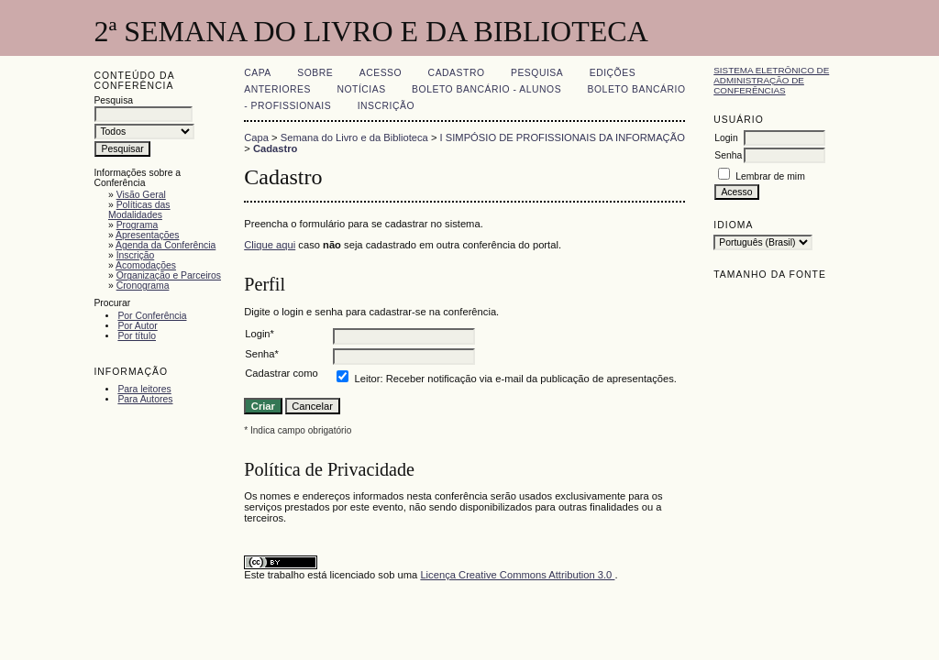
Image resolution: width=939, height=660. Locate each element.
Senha (728, 155)
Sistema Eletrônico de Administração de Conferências (771, 80)
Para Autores (144, 399)
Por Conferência (151, 316)
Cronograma (143, 285)
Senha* (262, 353)
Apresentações (147, 235)
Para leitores (144, 389)
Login (725, 138)
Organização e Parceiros (168, 275)
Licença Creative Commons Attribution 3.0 (517, 574)
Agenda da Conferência (165, 245)
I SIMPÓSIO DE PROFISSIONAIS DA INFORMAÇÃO (562, 137)
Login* (259, 333)
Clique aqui (269, 244)
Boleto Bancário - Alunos (486, 89)
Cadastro (456, 73)
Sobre (315, 73)
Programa (137, 225)
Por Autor (137, 326)
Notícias (361, 89)
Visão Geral (141, 195)
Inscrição (135, 255)
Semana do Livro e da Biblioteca (354, 137)
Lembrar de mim (770, 176)
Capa (257, 73)
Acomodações (146, 265)
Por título (136, 336)
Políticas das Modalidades (139, 210)
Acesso (380, 73)
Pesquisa (537, 73)
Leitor (368, 378)
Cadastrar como (281, 373)
